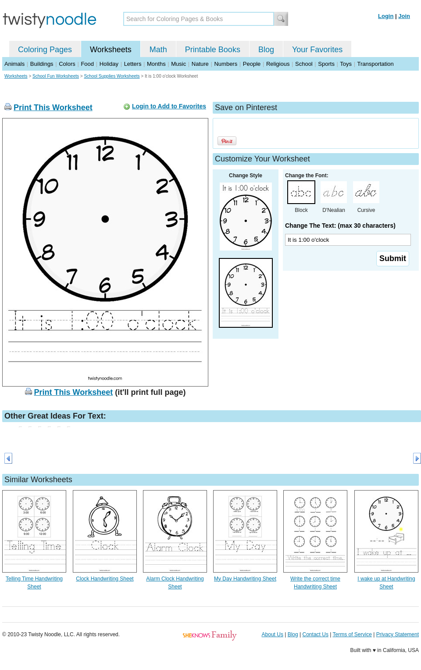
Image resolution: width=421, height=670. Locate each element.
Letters (133, 64)
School (304, 64)
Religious (277, 64)
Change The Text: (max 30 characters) (340, 225)
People (251, 64)
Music (178, 64)
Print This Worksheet (53, 107)
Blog (266, 49)
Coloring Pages (45, 49)
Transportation (375, 64)
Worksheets (111, 49)
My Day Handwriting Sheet (245, 579)
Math (158, 49)
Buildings (42, 64)
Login (385, 16)
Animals (14, 64)
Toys (346, 64)
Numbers (225, 64)
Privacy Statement (397, 634)
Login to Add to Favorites (169, 106)
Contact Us (315, 634)
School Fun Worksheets (55, 76)
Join (404, 16)
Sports (326, 64)
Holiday (109, 64)
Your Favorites (317, 49)
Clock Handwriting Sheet (104, 579)
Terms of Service (351, 634)
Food (87, 64)
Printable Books (212, 49)
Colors (67, 64)
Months (156, 64)
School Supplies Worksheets (111, 76)
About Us (272, 634)
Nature (200, 64)
